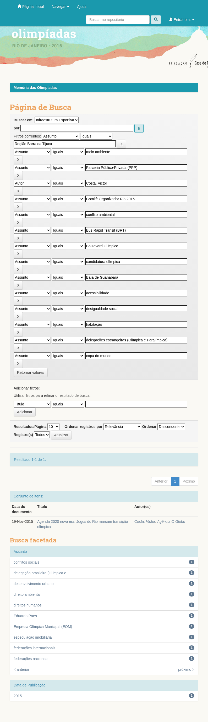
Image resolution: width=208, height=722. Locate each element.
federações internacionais (35, 648)
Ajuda (81, 6)
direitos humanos (28, 605)
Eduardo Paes (25, 616)
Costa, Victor (144, 521)
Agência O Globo (171, 521)
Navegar (60, 6)
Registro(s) (23, 435)
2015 (18, 696)
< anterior (21, 669)
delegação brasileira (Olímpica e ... (42, 573)
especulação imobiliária (33, 637)
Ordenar (149, 427)
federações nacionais (31, 659)
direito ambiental (27, 594)
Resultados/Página (30, 427)
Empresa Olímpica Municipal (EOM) (43, 626)
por (17, 128)
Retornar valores (30, 372)
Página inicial (31, 6)
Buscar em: (24, 120)
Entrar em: (181, 19)
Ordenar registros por (83, 427)
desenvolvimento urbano (34, 584)
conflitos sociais (26, 562)
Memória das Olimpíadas (35, 87)
